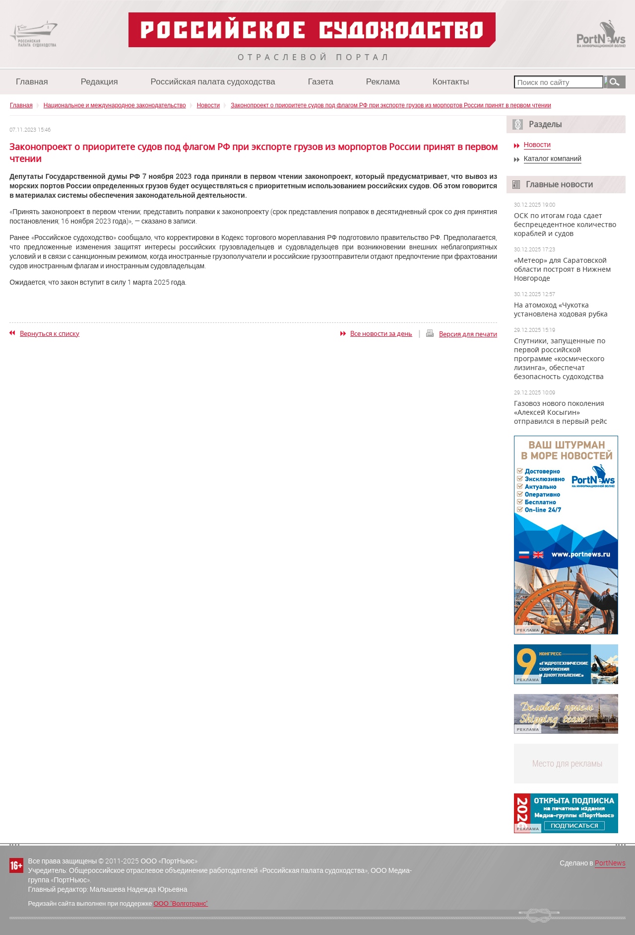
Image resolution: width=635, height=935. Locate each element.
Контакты (451, 81)
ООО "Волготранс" (180, 903)
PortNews (610, 862)
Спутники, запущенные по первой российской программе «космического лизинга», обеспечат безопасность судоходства (559, 358)
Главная (32, 81)
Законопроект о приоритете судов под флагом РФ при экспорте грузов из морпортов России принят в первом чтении (391, 105)
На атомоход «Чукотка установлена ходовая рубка (561, 309)
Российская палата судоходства (213, 81)
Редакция (99, 81)
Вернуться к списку (49, 333)
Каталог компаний (552, 159)
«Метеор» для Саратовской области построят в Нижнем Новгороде (562, 269)
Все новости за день (381, 333)
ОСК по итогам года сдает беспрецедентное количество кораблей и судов (565, 224)
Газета (320, 81)
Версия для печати (468, 333)
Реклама (383, 81)
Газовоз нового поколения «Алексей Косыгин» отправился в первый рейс (560, 412)
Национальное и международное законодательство (115, 105)
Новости (208, 105)
